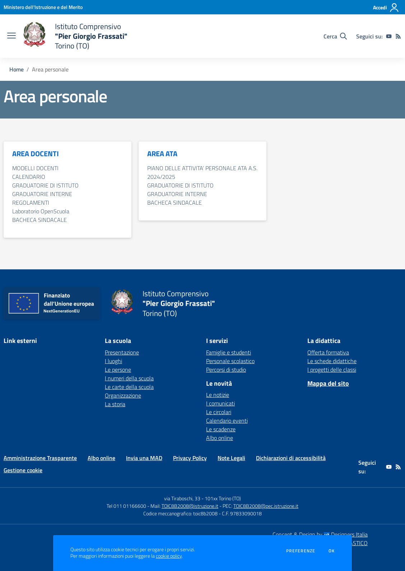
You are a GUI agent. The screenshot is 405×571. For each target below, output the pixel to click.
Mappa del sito (328, 383)
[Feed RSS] (398, 36)
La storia (115, 404)
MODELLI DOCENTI (35, 168)
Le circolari (218, 412)
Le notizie (217, 394)
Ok (332, 551)
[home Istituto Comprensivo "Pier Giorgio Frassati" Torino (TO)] (75, 36)
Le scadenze (221, 429)
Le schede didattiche (332, 361)
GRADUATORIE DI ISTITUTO (45, 185)
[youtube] (389, 36)
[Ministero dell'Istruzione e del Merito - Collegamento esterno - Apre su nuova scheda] (43, 7)
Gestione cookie (23, 470)
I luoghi (113, 361)
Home (16, 69)
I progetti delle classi (331, 369)
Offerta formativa (328, 352)
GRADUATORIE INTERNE (42, 194)
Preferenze (300, 551)
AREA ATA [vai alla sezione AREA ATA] (162, 153)
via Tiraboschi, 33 (182, 498)
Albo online (219, 437)
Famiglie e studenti (228, 352)
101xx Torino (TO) (223, 498)
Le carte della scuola (129, 386)
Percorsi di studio (226, 369)
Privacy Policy (190, 458)
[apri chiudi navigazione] (11, 36)
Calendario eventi (227, 420)
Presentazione (122, 352)
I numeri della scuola (129, 378)
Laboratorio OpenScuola (40, 211)
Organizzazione (123, 395)
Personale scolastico (230, 361)
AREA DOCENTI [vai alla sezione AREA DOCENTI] (35, 153)
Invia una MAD (144, 458)
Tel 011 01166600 (126, 506)
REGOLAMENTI (30, 202)
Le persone (118, 369)
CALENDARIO (28, 176)
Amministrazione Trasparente (40, 458)
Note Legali (231, 458)
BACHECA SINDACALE (39, 219)
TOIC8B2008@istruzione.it (190, 506)
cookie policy (169, 556)
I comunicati (220, 403)
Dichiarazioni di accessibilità (291, 458)
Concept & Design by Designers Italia (320, 534)
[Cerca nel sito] (335, 36)
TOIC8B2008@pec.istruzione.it (265, 506)
